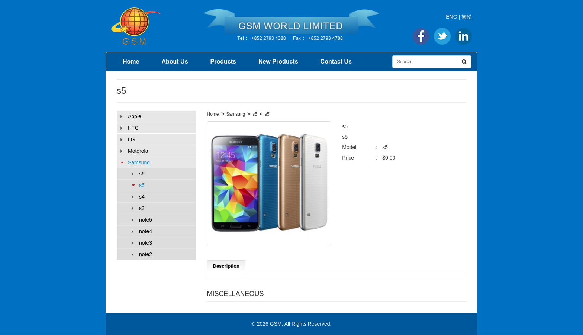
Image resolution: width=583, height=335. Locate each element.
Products (223, 61)
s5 (142, 185)
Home (131, 61)
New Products (278, 61)
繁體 (466, 17)
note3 (145, 243)
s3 (142, 208)
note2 (145, 254)
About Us (174, 61)
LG (131, 139)
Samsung (139, 162)
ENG (451, 17)
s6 (142, 174)
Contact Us (336, 61)
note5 (145, 220)
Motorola (138, 151)
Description (226, 266)
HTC (133, 128)
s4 (142, 197)
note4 (145, 231)
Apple (134, 116)
